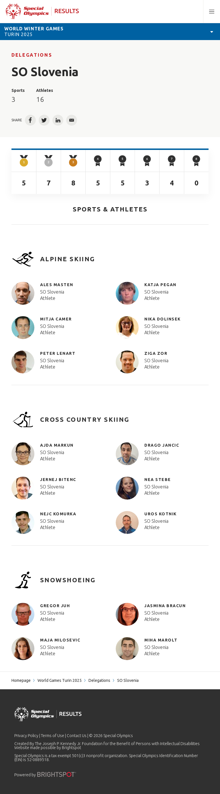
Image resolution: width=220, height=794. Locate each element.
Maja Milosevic (60, 640)
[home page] (42, 11)
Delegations (31, 55)
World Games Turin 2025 (60, 680)
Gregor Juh (55, 605)
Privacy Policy (26, 735)
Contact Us (77, 735)
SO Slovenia (52, 291)
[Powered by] (56, 774)
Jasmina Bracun (165, 605)
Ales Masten (56, 284)
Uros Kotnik (160, 514)
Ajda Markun (57, 445)
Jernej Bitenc (58, 479)
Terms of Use (52, 735)
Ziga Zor (155, 353)
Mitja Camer (56, 319)
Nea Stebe (157, 479)
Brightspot (71, 747)
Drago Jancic (161, 445)
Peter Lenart (57, 353)
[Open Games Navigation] (212, 31)
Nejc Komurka (58, 514)
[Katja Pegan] (130, 293)
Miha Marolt (161, 640)
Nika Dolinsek (162, 319)
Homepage (21, 680)
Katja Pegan (160, 284)
